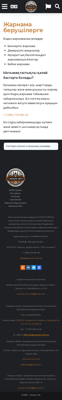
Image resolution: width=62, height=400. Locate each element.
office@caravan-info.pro (31, 258)
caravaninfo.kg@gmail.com (31, 388)
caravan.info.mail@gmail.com (31, 294)
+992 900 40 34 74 (31, 359)
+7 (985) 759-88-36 (15, 115)
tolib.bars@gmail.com (31, 364)
